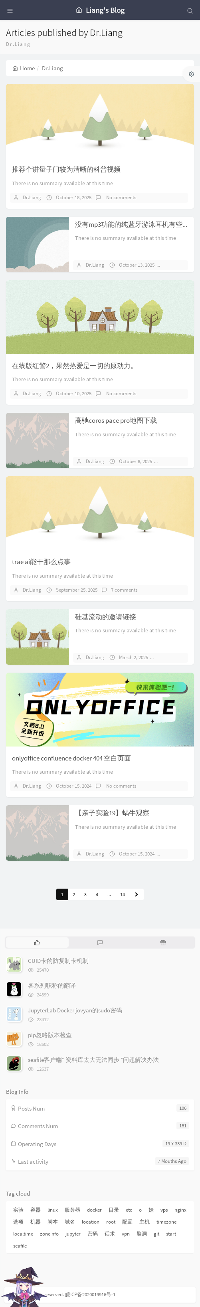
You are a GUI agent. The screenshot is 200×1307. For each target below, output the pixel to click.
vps (164, 1209)
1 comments (179, 461)
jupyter (73, 1233)
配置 (127, 1221)
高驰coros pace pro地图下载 (116, 420)
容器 (35, 1209)
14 (122, 894)
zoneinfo (49, 1233)
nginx (180, 1209)
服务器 (72, 1209)
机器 (35, 1221)
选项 (18, 1221)
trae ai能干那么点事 (41, 561)
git (156, 1233)
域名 (70, 1221)
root (110, 1221)
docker (94, 1209)
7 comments (124, 589)
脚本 (53, 1221)
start (171, 1233)
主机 (144, 1221)
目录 (114, 1209)
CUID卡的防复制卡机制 (58, 960)
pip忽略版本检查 (50, 1035)
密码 (92, 1233)
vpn (126, 1233)
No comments (120, 197)
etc (129, 1209)
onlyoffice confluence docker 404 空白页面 (71, 758)
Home (23, 68)
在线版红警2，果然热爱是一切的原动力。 (74, 365)
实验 (18, 1209)
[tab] (36, 943)
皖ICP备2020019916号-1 (90, 1294)
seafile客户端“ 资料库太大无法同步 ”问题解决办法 (93, 1059)
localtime (23, 1233)
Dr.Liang (32, 197)
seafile (20, 1245)
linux (53, 1209)
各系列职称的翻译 (52, 985)
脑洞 (142, 1233)
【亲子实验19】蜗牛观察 (112, 812)
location (90, 1221)
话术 (110, 1233)
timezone (166, 1221)
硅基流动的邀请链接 (105, 616)
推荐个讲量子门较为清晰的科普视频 (66, 169)
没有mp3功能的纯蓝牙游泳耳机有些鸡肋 (135, 224)
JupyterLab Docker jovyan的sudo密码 (75, 1010)
